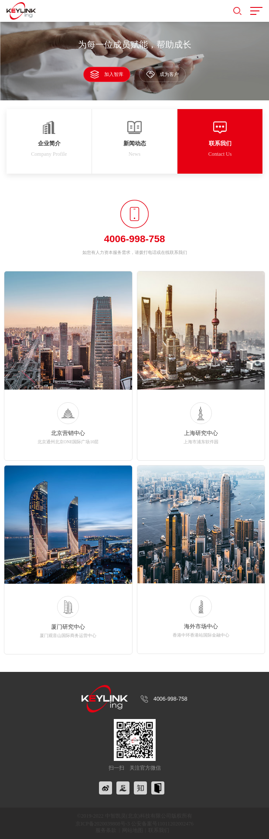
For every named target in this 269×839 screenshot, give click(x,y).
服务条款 (105, 830)
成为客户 (162, 74)
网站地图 (132, 830)
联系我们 (158, 830)
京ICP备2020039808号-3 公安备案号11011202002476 (134, 824)
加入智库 (106, 74)
